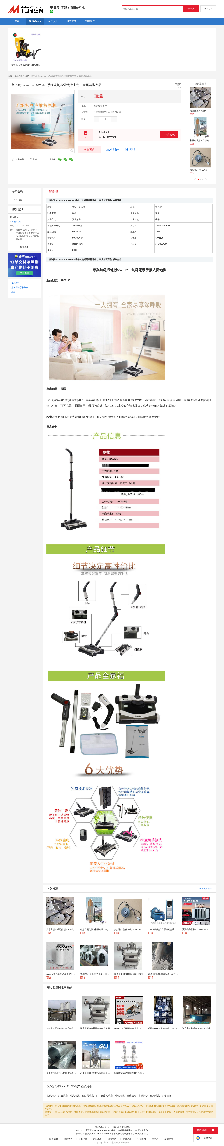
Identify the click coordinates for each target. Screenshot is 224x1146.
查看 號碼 (169, 134)
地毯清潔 (120, 1095)
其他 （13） (18, 200)
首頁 (10, 76)
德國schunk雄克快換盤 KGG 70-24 (163, 1028)
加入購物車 (112, 149)
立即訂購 (130, 149)
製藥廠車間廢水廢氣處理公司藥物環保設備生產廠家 (70, 1028)
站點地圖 (97, 1139)
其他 (27, 76)
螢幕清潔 (131, 1095)
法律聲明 (141, 1139)
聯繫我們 (68, 1139)
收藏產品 (18, 159)
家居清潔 (63, 1095)
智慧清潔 (155, 1095)
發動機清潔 (88, 1095)
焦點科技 (115, 1142)
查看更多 (24, 247)
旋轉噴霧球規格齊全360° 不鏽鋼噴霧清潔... (134, 1073)
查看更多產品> (206, 888)
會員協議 (127, 1139)
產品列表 (18, 76)
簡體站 (155, 1139)
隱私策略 (112, 1139)
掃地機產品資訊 (101, 1127)
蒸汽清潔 (75, 1095)
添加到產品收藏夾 (19, 287)
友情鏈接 (168, 1139)
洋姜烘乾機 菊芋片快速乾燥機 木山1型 (200, 1028)
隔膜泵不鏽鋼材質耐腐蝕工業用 (95, 1028)
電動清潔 (51, 1095)
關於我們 (53, 1139)
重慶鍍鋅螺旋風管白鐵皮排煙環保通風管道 (66, 1073)
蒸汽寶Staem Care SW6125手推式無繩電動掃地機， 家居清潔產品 (116, 1130)
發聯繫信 (89, 149)
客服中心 (83, 1139)
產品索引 (15, 283)
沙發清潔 (167, 1095)
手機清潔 (143, 1095)
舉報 (33, 159)
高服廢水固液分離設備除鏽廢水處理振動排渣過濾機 (104, 1073)
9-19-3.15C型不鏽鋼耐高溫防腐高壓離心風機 (134, 1028)
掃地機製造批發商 (121, 1127)
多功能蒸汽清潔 (104, 1095)
